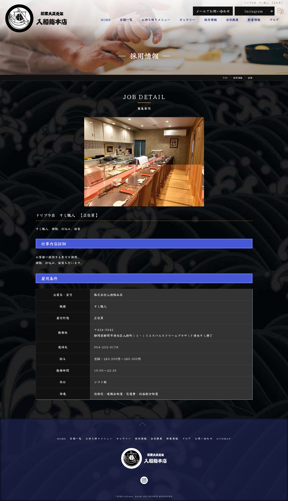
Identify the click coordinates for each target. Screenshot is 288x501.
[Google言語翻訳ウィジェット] (280, 11)
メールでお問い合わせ (213, 11)
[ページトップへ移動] (142, 435)
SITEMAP (224, 438)
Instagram (253, 11)
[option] (144, 162)
